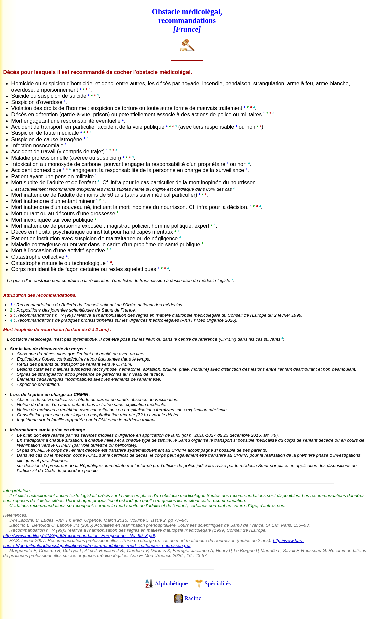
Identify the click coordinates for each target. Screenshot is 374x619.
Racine (187, 598)
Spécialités (213, 583)
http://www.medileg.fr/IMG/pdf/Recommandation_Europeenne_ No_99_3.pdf (79, 535)
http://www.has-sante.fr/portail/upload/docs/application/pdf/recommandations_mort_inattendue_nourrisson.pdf (153, 543)
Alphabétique (166, 583)
